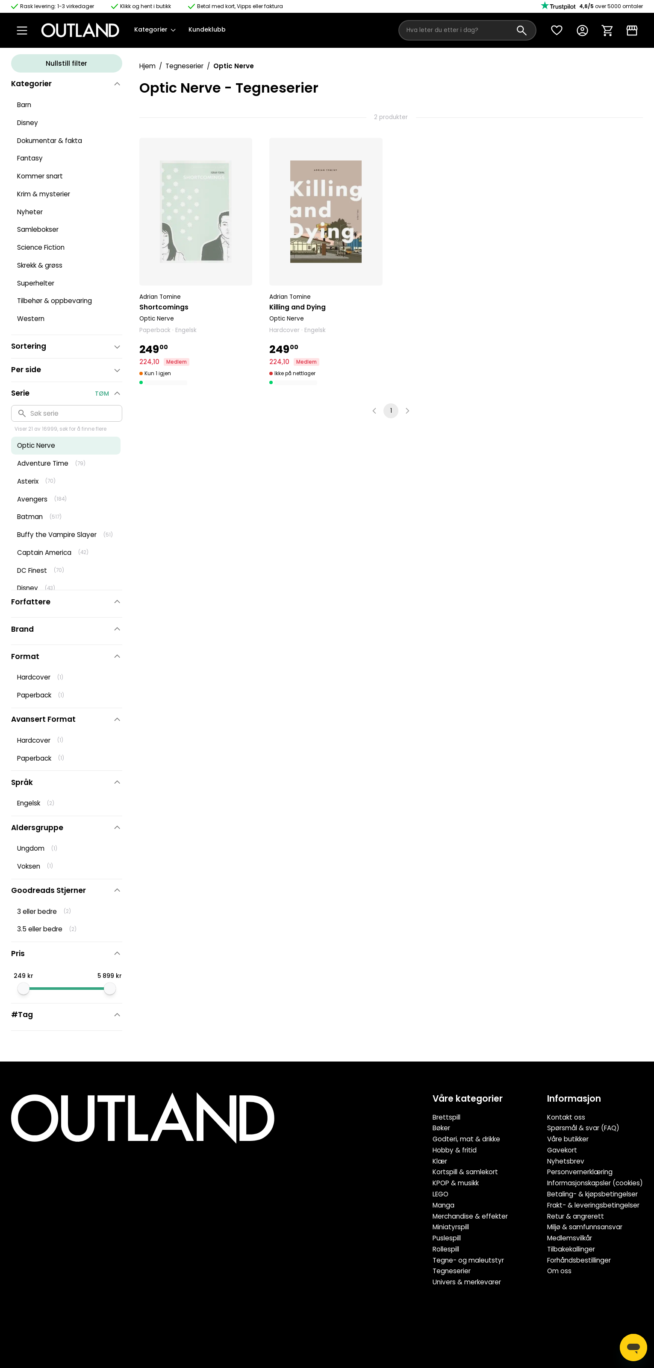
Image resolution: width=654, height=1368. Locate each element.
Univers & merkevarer (467, 1282)
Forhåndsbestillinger (579, 1260)
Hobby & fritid (455, 1150)
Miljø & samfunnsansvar (584, 1226)
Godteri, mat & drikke (466, 1139)
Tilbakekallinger (571, 1249)
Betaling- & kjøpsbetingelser (592, 1194)
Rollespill (446, 1249)
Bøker (441, 1127)
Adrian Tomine (160, 297)
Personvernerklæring (580, 1171)
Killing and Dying (297, 307)
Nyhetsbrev (565, 1161)
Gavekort (562, 1150)
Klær (440, 1161)
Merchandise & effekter (470, 1216)
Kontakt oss (566, 1117)
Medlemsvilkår (569, 1238)
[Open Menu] (22, 30)
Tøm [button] (102, 393)
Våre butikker (568, 1139)
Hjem (147, 65)
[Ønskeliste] (556, 30)
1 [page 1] (391, 411)
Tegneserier (184, 65)
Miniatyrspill (451, 1226)
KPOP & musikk (456, 1182)
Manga (443, 1205)
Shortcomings (164, 307)
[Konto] (582, 30)
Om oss (559, 1270)
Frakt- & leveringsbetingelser (593, 1205)
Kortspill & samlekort (465, 1171)
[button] (195, 262)
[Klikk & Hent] (632, 30)
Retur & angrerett (575, 1216)
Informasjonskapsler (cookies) (595, 1182)
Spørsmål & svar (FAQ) (583, 1127)
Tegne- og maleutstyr (468, 1260)
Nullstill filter (66, 63)
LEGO (440, 1194)
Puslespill (447, 1238)
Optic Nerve (156, 319)
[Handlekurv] (607, 30)
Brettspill (446, 1117)
